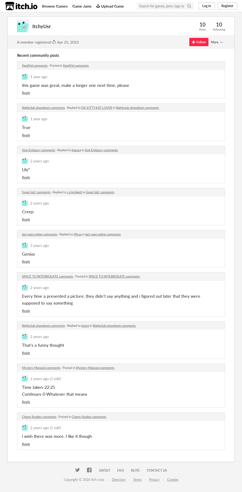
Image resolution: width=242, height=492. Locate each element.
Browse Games (55, 6)
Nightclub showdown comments (43, 108)
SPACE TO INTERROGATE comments (47, 276)
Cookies (172, 480)
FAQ (120, 470)
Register (227, 6)
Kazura (76, 150)
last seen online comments (39, 234)
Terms (137, 480)
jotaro (85, 326)
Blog (135, 470)
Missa (78, 234)
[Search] (189, 5)
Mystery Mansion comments (41, 368)
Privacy (154, 480)
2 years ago (39, 161)
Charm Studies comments (39, 417)
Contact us (157, 470)
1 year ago (38, 76)
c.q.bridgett (74, 192)
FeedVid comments (35, 65)
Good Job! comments (36, 192)
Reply (26, 93)
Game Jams (81, 6)
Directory (118, 480)
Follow (199, 42)
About (104, 470)
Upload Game (110, 6)
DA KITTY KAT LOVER (96, 108)
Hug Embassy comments (38, 150)
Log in (206, 6)
